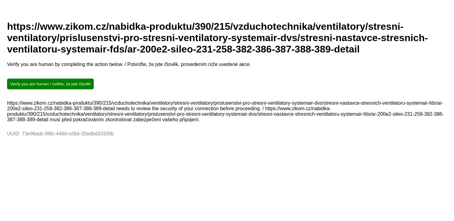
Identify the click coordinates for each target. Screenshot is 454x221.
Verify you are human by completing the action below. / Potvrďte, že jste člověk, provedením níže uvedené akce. (129, 64)
